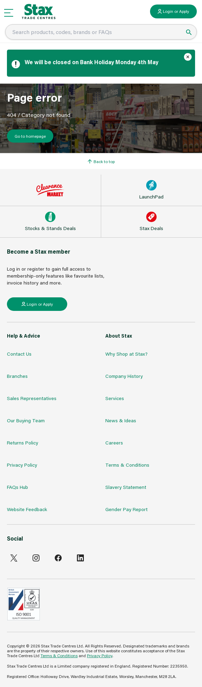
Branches (17, 376)
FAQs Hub (17, 487)
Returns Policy (22, 442)
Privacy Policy (22, 464)
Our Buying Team (26, 420)
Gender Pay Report (126, 509)
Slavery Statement (125, 487)
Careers (114, 442)
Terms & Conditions (127, 464)
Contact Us (19, 353)
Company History (124, 376)
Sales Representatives (31, 398)
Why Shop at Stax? (126, 353)
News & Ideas (120, 420)
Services (114, 398)
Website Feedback (27, 509)
